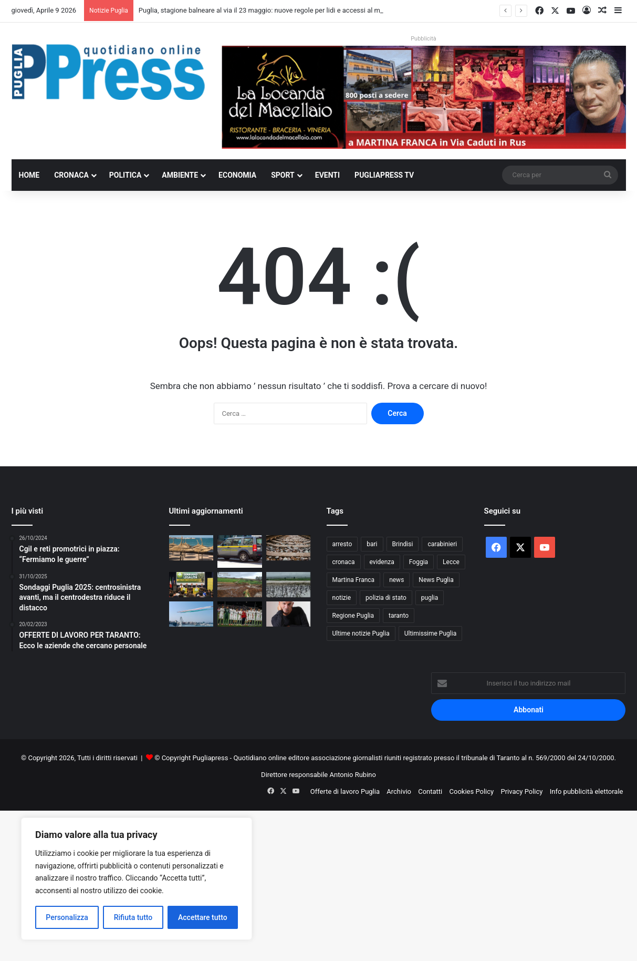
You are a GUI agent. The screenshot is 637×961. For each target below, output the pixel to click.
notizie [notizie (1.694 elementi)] (341, 597)
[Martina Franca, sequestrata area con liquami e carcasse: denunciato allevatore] (239, 584)
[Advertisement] (315, 884)
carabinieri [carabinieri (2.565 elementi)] (442, 544)
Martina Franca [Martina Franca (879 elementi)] (353, 580)
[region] (136, 878)
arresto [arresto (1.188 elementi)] (342, 544)
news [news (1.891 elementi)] (396, 580)
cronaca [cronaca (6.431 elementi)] (343, 562)
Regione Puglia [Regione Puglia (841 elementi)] (353, 615)
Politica (125, 175)
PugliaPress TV (384, 175)
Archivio (399, 791)
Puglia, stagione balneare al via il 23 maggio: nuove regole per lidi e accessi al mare (264, 10)
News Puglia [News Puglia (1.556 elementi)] (436, 580)
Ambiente (180, 175)
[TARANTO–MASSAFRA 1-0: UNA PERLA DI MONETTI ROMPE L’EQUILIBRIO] (239, 614)
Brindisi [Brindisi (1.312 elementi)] (402, 544)
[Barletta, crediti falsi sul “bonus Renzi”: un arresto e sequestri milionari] (239, 551)
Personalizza (67, 917)
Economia (237, 175)
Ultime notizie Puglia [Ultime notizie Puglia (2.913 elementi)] (361, 633)
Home (29, 175)
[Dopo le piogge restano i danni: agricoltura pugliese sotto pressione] (288, 584)
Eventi (327, 175)
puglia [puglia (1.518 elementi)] (429, 597)
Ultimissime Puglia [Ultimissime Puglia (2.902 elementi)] (430, 633)
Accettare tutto (202, 917)
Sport (283, 175)
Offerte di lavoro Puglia (345, 791)
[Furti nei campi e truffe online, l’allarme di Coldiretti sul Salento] (191, 584)
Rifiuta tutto (133, 917)
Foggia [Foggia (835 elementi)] (418, 562)
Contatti (430, 791)
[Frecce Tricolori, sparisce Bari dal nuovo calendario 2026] (191, 614)
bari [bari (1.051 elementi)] (372, 544)
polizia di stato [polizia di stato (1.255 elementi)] (386, 597)
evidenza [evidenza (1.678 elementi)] (382, 562)
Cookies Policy (472, 791)
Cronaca (71, 175)
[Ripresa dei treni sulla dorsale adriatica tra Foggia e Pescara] (288, 547)
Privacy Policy (521, 791)
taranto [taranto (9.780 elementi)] (399, 615)
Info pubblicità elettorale (586, 791)
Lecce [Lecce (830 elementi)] (451, 562)
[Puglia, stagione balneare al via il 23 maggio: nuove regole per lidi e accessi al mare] (191, 547)
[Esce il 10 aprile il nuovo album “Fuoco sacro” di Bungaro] (288, 614)
